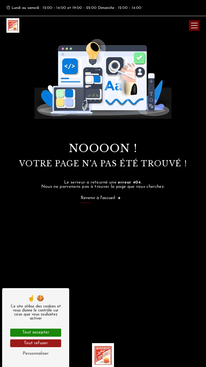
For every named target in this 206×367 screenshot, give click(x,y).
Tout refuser (36, 343)
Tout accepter (35, 332)
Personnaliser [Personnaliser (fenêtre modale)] (36, 353)
